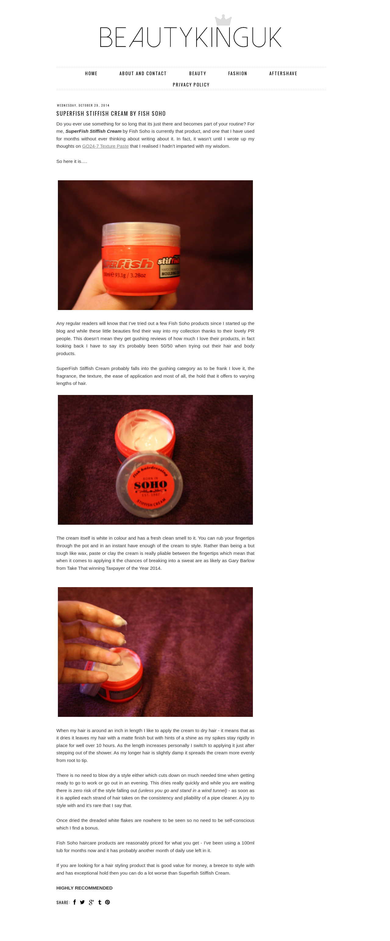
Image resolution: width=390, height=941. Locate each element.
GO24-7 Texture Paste (105, 146)
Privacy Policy (191, 84)
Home (91, 73)
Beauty (197, 73)
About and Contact (143, 73)
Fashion (237, 73)
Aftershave (283, 73)
